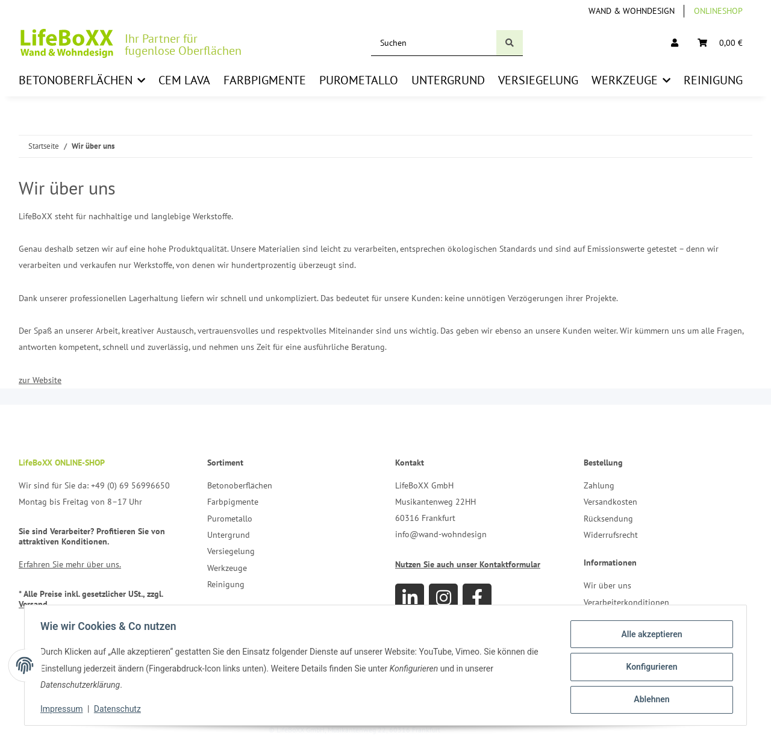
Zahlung (599, 485)
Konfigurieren (647, 667)
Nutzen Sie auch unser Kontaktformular (467, 564)
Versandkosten (610, 501)
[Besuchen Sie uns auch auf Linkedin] (409, 598)
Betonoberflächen (239, 485)
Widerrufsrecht (611, 534)
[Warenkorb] (720, 43)
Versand (33, 604)
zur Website (40, 380)
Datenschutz (121, 709)
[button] (674, 43)
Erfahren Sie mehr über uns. (70, 564)
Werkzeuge (227, 568)
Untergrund (228, 534)
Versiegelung (231, 551)
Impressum (65, 709)
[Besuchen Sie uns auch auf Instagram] (443, 598)
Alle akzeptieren (647, 635)
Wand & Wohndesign (631, 10)
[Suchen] (434, 43)
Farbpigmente (232, 501)
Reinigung (226, 584)
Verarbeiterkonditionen (626, 602)
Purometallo (229, 518)
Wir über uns (607, 585)
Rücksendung (608, 518)
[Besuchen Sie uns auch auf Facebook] (477, 598)
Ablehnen (648, 698)
